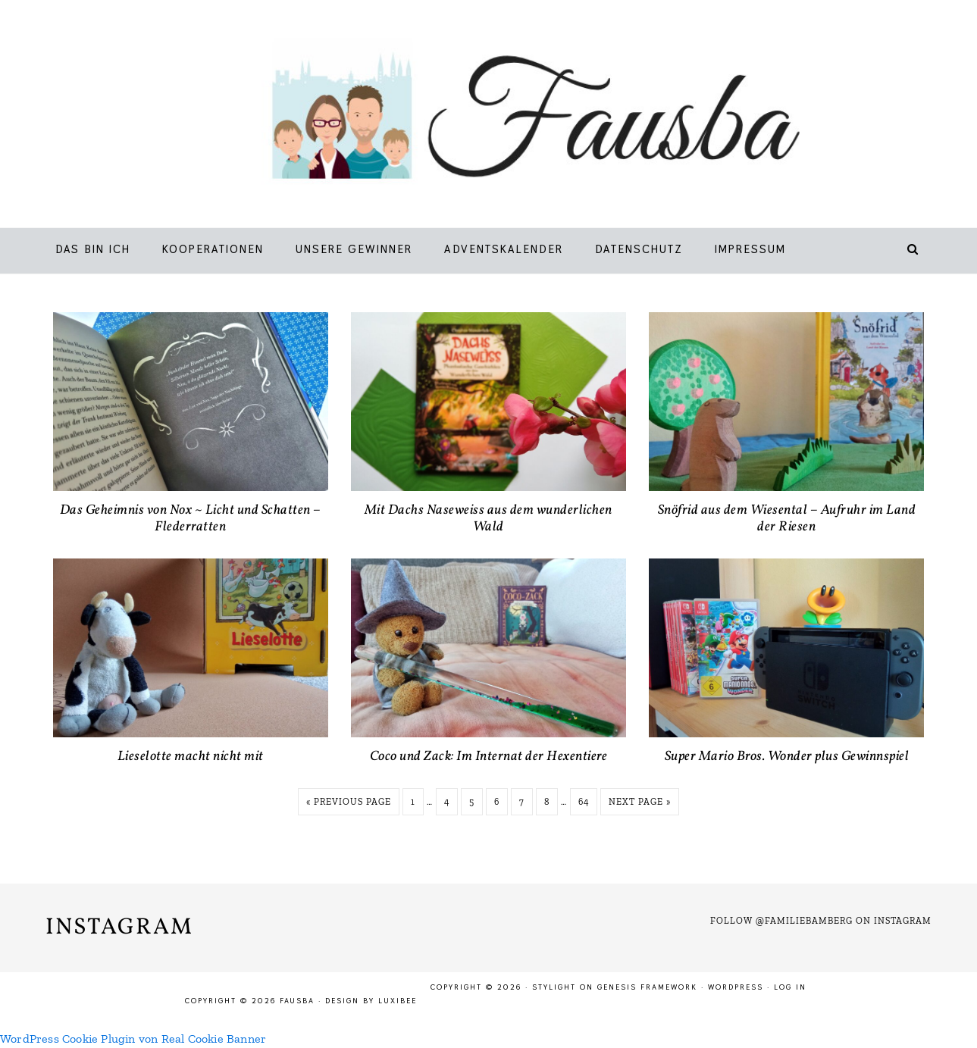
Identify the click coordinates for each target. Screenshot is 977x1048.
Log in (790, 987)
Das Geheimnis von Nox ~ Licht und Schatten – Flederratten (190, 519)
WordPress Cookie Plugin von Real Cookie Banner (133, 1038)
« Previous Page (348, 801)
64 (583, 801)
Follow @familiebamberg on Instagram (821, 920)
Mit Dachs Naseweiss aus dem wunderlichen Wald (488, 519)
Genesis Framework (647, 987)
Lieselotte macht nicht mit (190, 756)
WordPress (735, 987)
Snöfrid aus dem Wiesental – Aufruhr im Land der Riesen (787, 519)
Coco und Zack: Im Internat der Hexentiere (489, 756)
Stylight (554, 987)
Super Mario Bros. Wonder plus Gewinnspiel (787, 756)
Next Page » (640, 801)
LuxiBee (397, 1001)
